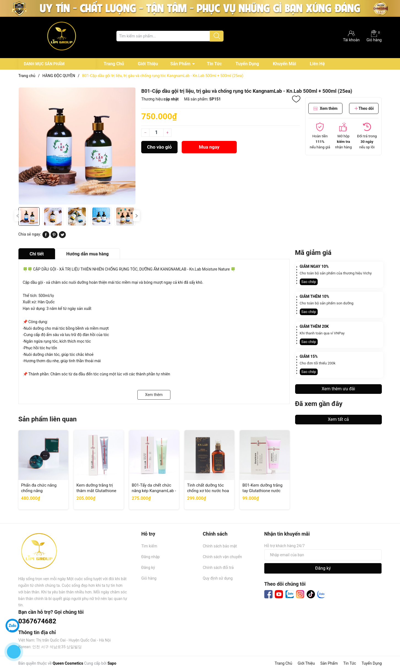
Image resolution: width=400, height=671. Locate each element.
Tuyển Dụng (247, 63)
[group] (77, 146)
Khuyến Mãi (284, 63)
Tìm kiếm (149, 546)
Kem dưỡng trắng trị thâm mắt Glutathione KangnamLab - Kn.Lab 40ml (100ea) (97, 493)
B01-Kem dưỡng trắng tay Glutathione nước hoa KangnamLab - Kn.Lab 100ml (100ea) (263, 493)
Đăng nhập (150, 557)
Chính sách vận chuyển (222, 557)
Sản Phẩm (180, 63)
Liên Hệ (317, 63)
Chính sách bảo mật (220, 546)
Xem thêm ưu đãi (338, 388)
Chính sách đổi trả (218, 567)
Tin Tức (214, 63)
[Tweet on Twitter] (62, 236)
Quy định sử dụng (218, 578)
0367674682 (37, 621)
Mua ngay (209, 147)
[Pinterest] (54, 236)
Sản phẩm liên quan (47, 419)
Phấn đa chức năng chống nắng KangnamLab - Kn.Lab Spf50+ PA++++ (41, 493)
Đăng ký (148, 567)
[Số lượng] (156, 133)
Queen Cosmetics (68, 663)
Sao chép (308, 282)
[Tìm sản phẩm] (170, 36)
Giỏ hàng (374, 36)
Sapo (111, 663)
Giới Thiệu (148, 63)
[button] (136, 215)
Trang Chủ (114, 63)
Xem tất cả (338, 419)
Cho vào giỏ (159, 147)
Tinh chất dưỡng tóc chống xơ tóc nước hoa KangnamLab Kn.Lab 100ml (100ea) (208, 493)
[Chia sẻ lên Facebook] (45, 236)
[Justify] (217, 36)
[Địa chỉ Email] (323, 554)
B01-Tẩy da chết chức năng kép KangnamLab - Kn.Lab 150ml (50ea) (154, 490)
